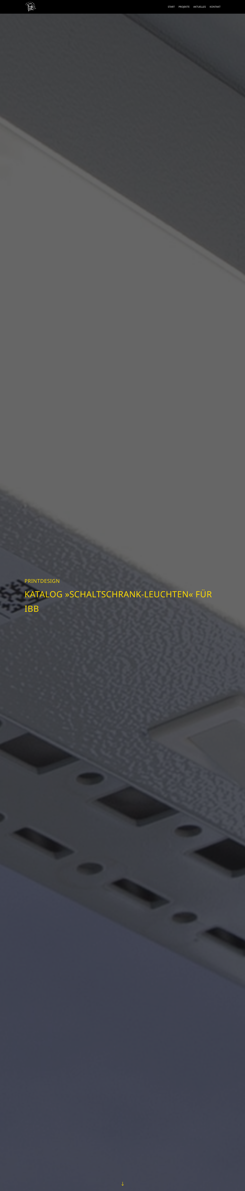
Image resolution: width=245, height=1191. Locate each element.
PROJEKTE (184, 7)
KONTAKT (215, 7)
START (171, 7)
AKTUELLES (199, 7)
